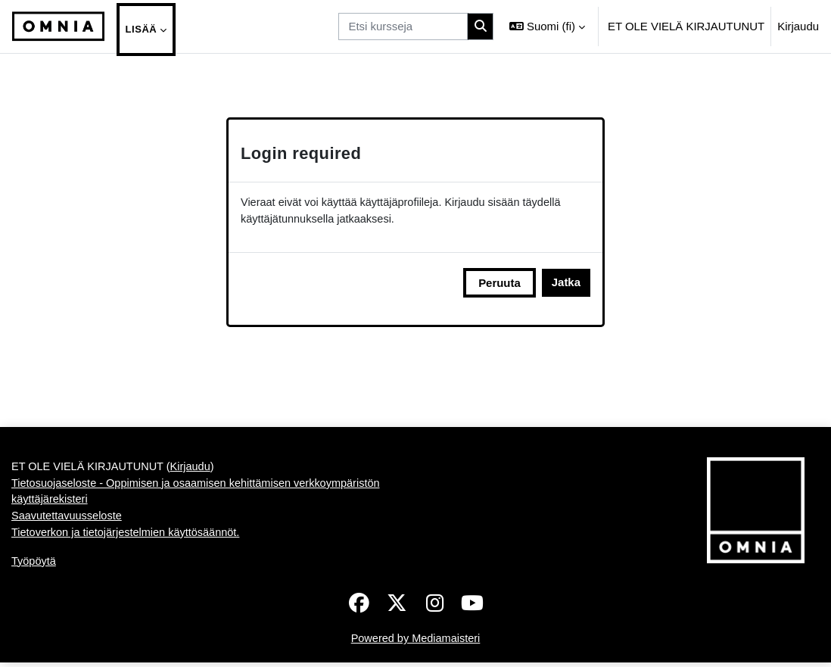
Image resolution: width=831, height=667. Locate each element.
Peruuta (499, 283)
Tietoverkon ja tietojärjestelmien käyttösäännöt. (129, 536)
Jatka (566, 283)
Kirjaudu (798, 26)
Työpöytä (34, 565)
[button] (547, 26)
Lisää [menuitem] (141, 29)
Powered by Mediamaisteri (415, 643)
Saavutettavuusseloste (68, 519)
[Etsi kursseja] (403, 26)
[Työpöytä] (58, 26)
